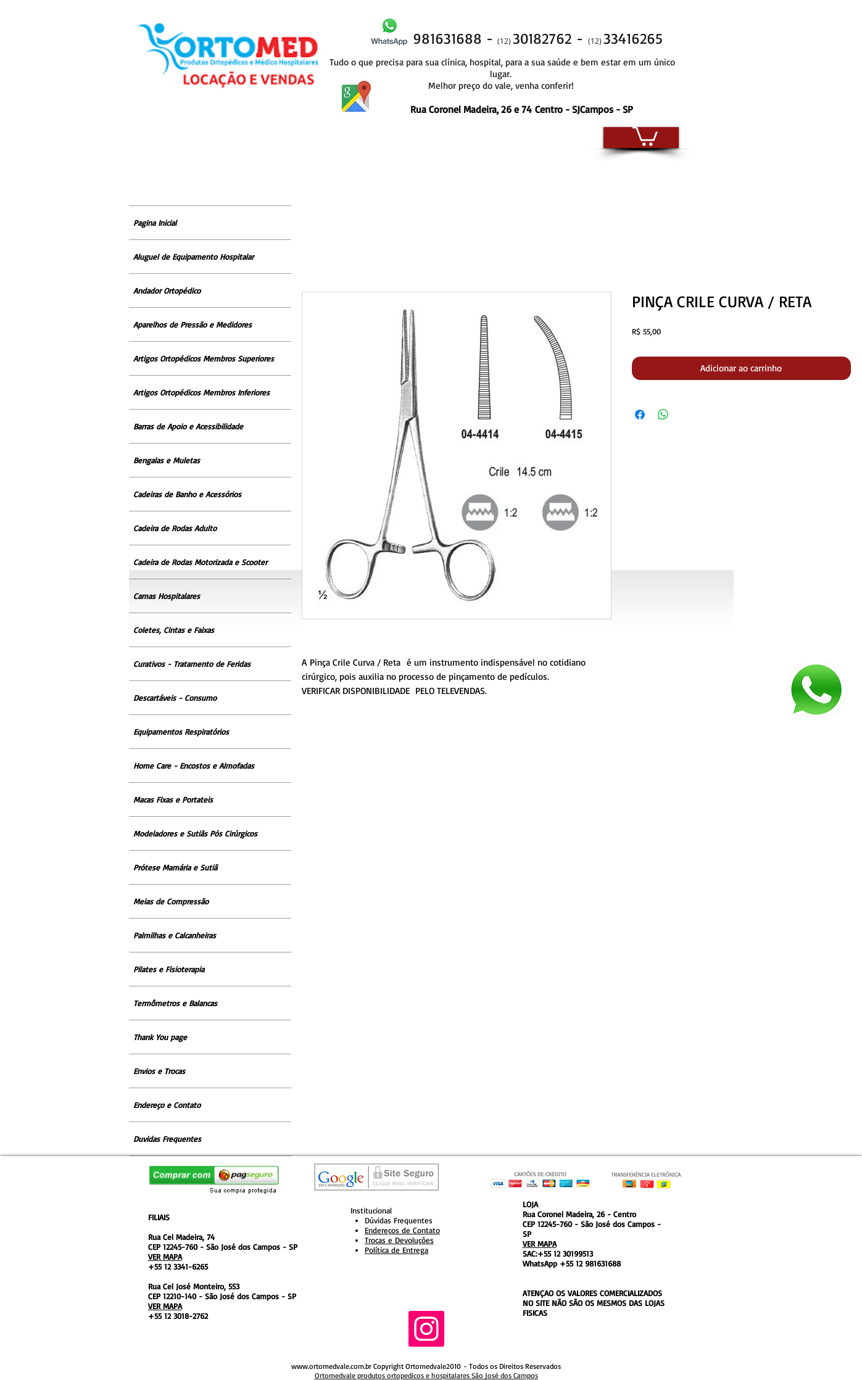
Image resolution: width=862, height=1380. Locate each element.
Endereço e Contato (167, 1105)
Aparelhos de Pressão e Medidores (192, 324)
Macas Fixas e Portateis (173, 799)
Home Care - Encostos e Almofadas (193, 766)
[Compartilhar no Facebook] (639, 414)
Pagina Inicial (154, 223)
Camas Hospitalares (166, 596)
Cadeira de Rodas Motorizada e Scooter (200, 562)
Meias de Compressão (171, 901)
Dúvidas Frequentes (399, 1220)
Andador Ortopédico (167, 290)
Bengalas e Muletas (166, 460)
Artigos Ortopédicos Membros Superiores (203, 358)
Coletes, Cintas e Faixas (173, 630)
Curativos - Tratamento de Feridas (192, 664)
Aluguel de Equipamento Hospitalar (193, 257)
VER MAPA (165, 1257)
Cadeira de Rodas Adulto (175, 528)
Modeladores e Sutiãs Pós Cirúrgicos (195, 833)
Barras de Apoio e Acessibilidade (188, 426)
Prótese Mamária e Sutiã (175, 867)
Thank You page (160, 1037)
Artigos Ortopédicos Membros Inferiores (201, 392)
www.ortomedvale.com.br (331, 1366)
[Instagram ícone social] (426, 1329)
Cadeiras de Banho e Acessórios (187, 494)
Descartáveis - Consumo (175, 698)
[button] (645, 135)
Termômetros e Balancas (175, 1003)
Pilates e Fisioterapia (168, 969)
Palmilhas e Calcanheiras (174, 935)
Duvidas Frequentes (167, 1139)
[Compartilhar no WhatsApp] (663, 414)
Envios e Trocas (159, 1071)
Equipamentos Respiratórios (181, 732)
